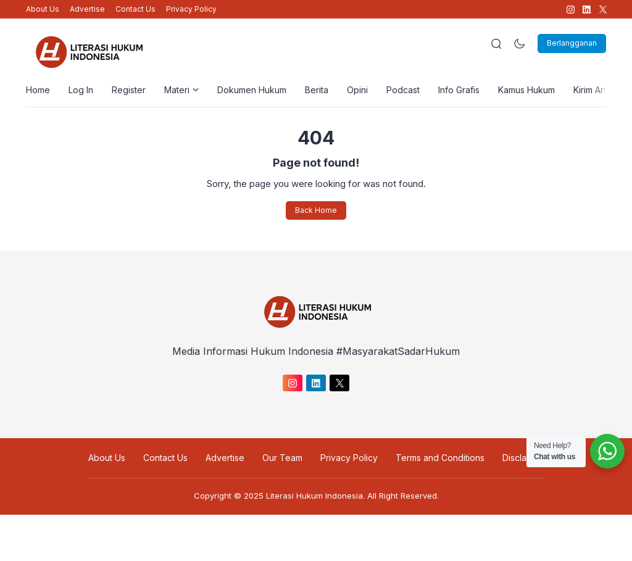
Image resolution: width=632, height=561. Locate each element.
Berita (316, 90)
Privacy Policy (191, 9)
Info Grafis (459, 90)
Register (129, 90)
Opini (357, 90)
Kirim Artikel (596, 90)
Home (38, 90)
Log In (81, 90)
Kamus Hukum (526, 90)
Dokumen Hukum (251, 90)
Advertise (87, 9)
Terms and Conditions (440, 457)
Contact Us (135, 9)
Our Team (282, 457)
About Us (42, 9)
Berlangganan (572, 43)
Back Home (316, 210)
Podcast (403, 90)
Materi (181, 90)
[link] (570, 9)
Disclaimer (523, 457)
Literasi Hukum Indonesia (314, 496)
